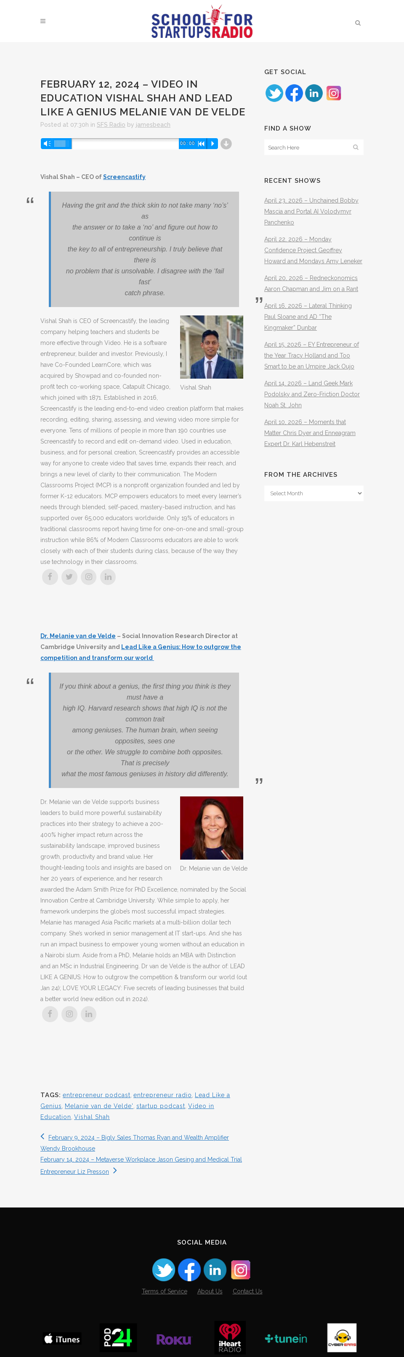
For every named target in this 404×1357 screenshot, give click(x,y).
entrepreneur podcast (96, 1095)
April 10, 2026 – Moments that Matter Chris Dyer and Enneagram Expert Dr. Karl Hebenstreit (310, 433)
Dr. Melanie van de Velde (78, 636)
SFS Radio (111, 124)
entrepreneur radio (162, 1095)
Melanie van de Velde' (99, 1106)
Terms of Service (164, 1291)
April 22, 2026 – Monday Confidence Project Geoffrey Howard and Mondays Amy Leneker (313, 250)
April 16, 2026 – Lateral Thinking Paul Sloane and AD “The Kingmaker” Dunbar (308, 316)
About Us (210, 1291)
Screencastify (124, 177)
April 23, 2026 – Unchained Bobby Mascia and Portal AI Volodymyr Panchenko (311, 211)
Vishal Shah (92, 1117)
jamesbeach (153, 124)
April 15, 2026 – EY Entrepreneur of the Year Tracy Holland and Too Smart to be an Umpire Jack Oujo (311, 355)
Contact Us (248, 1291)
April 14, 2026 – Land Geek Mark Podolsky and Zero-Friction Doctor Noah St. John (312, 394)
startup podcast (160, 1106)
